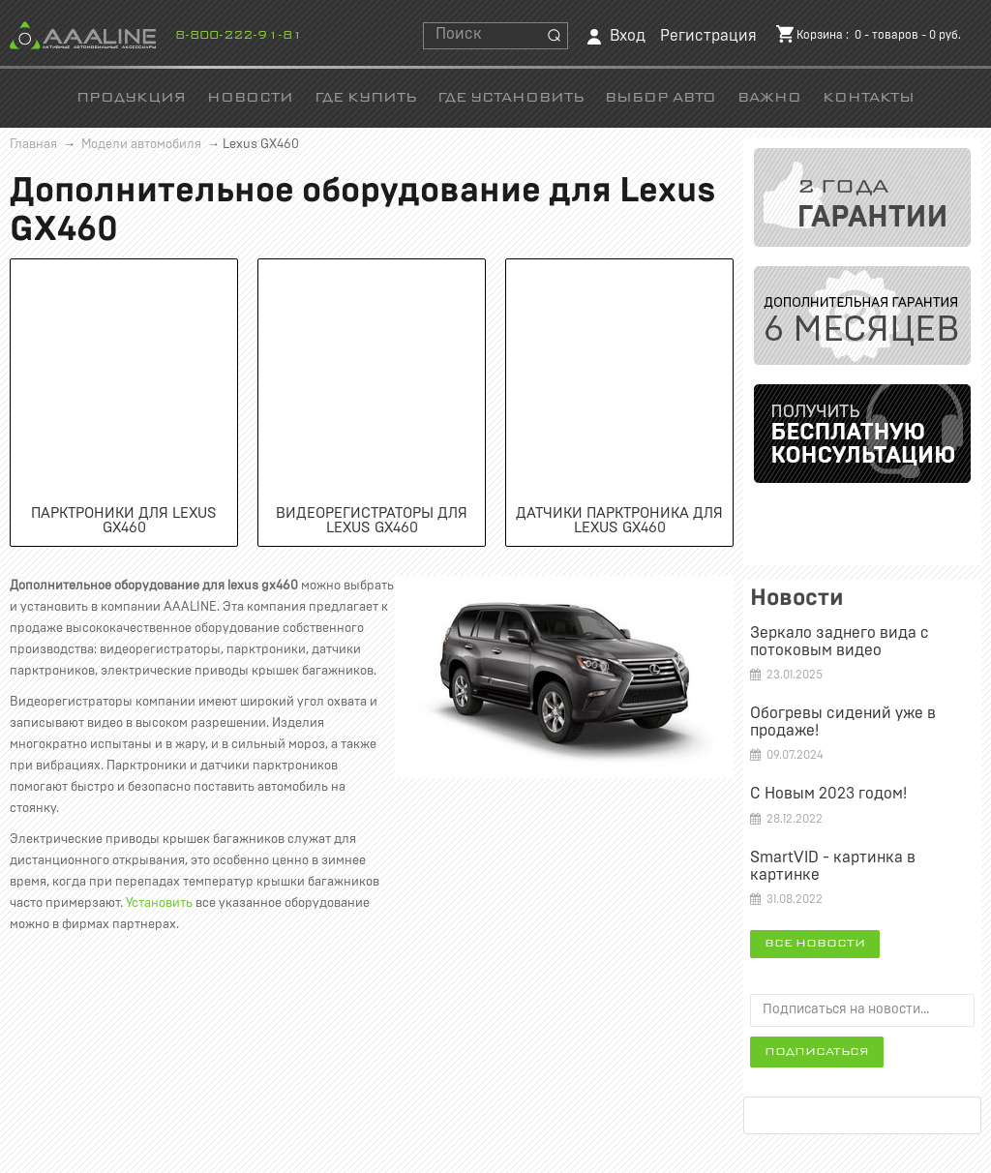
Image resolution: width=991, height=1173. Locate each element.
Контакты (869, 98)
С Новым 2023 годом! (828, 793)
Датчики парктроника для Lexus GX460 (619, 520)
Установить (159, 903)
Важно (769, 98)
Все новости (815, 944)
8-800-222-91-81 (238, 36)
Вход (628, 36)
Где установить (510, 98)
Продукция (131, 98)
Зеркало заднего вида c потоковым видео (839, 641)
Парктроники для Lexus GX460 (124, 520)
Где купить (365, 98)
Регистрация (708, 36)
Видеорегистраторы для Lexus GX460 (371, 520)
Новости (250, 98)
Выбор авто (660, 98)
